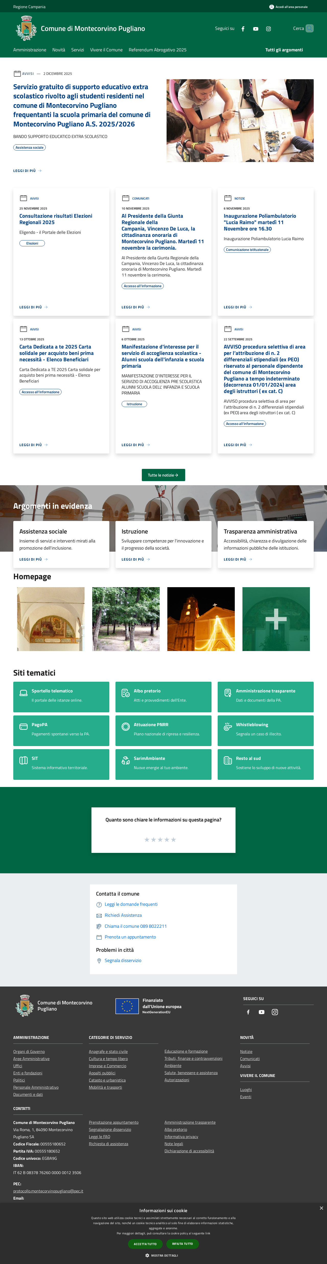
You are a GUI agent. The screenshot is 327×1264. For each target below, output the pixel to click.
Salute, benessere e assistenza (191, 1073)
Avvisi (28, 73)
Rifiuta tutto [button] (182, 1243)
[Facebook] (234, 28)
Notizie (234, 198)
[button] (163, 1255)
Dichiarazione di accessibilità (189, 1151)
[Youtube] (247, 28)
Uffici (17, 1066)
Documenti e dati (28, 1094)
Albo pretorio (176, 1129)
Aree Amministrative (31, 1059)
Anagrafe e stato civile (108, 1051)
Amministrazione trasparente (190, 1122)
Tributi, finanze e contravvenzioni (194, 1058)
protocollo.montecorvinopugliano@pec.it (48, 1191)
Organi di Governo (29, 1051)
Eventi (245, 1097)
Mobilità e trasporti (105, 1087)
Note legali (174, 1144)
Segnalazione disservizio (110, 1129)
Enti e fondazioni (27, 1073)
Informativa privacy (181, 1136)
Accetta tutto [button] (145, 1244)
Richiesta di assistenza (108, 1144)
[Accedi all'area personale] (288, 6)
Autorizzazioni (177, 1080)
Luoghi (246, 1089)
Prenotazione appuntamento (113, 1122)
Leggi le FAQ (99, 1136)
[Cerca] (307, 28)
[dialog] (163, 1233)
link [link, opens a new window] (207, 1233)
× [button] (321, 1208)
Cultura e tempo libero (108, 1059)
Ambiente (173, 1065)
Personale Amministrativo (36, 1087)
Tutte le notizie (163, 475)
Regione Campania (29, 7)
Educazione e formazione (186, 1051)
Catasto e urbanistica (107, 1080)
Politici (19, 1080)
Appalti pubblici (102, 1073)
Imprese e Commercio (107, 1066)
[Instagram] (260, 28)
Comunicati (135, 198)
